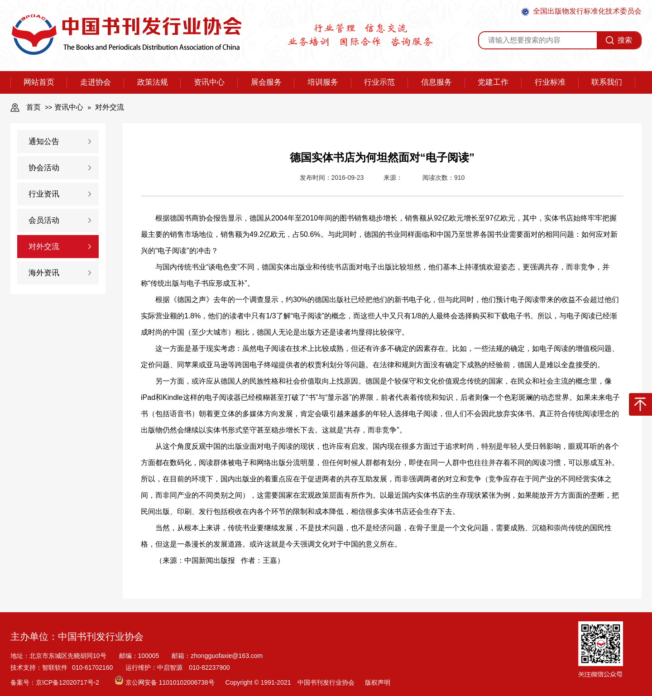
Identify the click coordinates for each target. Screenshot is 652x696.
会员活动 (44, 220)
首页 (33, 107)
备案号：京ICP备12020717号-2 (55, 682)
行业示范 (379, 82)
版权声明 (377, 682)
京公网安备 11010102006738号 (165, 682)
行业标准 (550, 82)
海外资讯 (44, 273)
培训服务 (322, 82)
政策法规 (152, 82)
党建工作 (493, 82)
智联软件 (54, 667)
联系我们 (606, 82)
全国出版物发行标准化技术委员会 (581, 11)
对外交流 (109, 107)
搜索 (619, 40)
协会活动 (44, 167)
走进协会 (95, 82)
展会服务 (266, 82)
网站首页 (39, 82)
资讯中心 (209, 82)
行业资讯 (44, 194)
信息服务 (436, 82)
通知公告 (44, 141)
